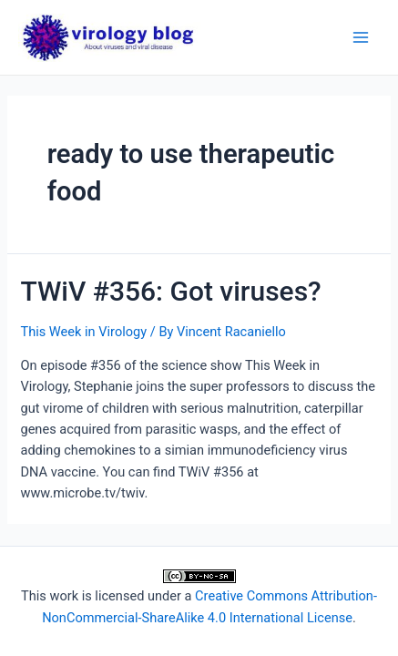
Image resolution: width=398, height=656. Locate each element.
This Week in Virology (83, 331)
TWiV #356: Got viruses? (170, 291)
